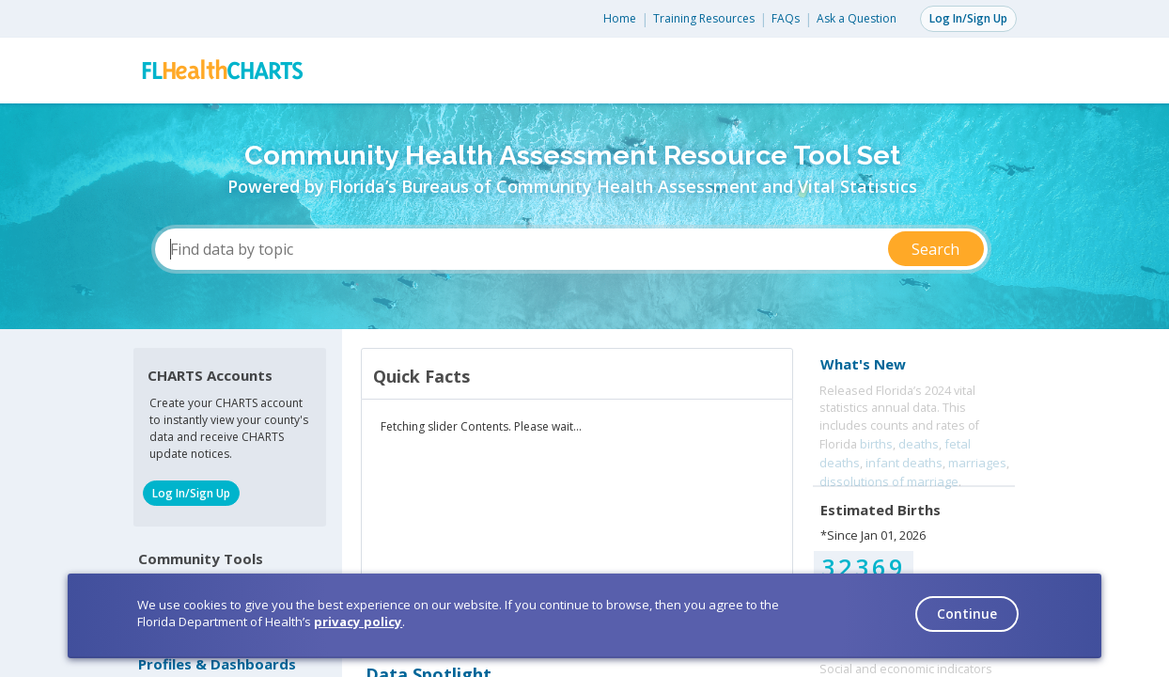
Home (619, 18)
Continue (967, 613)
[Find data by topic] (571, 249)
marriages (977, 462)
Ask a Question (856, 18)
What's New (863, 363)
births (876, 443)
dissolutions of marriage (889, 481)
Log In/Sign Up (968, 18)
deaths (918, 443)
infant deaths (904, 462)
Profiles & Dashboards (217, 663)
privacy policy (358, 621)
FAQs (786, 18)
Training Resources (704, 18)
